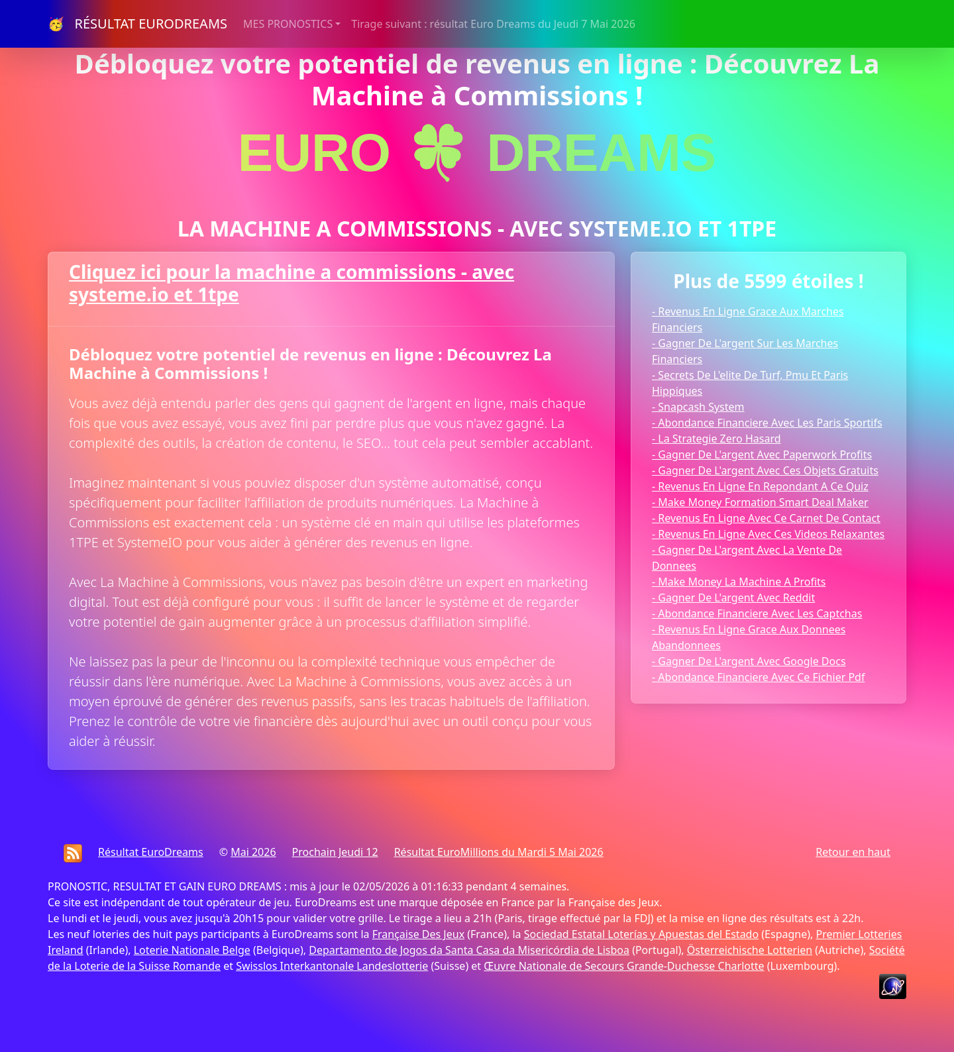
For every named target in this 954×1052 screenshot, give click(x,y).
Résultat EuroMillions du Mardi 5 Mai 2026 (499, 852)
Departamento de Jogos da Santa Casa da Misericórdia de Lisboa (469, 950)
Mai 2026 (253, 852)
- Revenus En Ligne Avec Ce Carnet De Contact (766, 518)
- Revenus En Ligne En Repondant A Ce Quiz (760, 486)
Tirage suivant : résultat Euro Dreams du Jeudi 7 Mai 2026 (493, 24)
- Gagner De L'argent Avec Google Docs (749, 661)
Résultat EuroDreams (150, 852)
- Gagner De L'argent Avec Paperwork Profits (762, 454)
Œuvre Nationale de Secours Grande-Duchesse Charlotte (624, 966)
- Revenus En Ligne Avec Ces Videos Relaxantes (768, 534)
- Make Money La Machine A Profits (739, 581)
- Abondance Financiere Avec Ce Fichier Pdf (758, 677)
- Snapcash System (698, 406)
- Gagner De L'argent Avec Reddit (733, 597)
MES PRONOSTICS (288, 24)
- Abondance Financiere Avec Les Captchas (757, 613)
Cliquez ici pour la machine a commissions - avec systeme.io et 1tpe (291, 283)
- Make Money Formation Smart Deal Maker (760, 502)
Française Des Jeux (418, 934)
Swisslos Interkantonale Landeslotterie (332, 966)
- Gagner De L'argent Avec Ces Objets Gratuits (765, 470)
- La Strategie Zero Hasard (716, 438)
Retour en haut (853, 852)
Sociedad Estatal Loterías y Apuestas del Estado (641, 934)
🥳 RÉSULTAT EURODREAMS (137, 23)
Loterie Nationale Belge (192, 950)
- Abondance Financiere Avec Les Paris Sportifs (767, 422)
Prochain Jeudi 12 (335, 852)
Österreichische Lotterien (749, 950)
